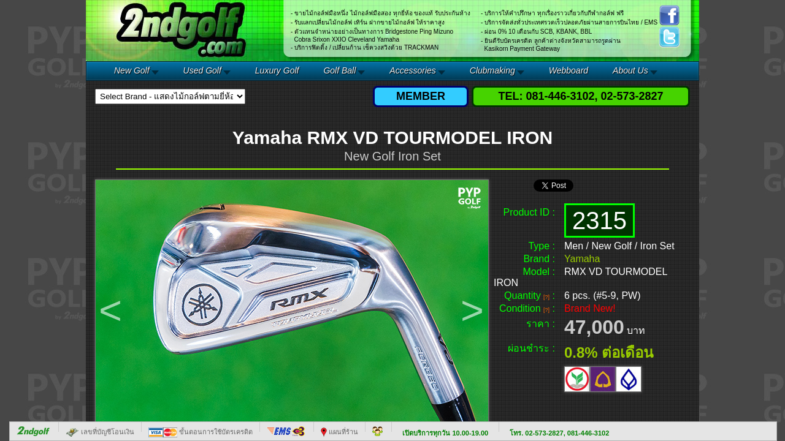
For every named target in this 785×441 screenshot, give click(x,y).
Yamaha (582, 259)
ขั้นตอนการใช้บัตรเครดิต (200, 431)
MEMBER (420, 96)
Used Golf (202, 70)
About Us (630, 70)
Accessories (412, 70)
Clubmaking (492, 70)
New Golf (132, 70)
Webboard (568, 70)
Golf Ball (339, 70)
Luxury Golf (277, 70)
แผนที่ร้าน (339, 431)
